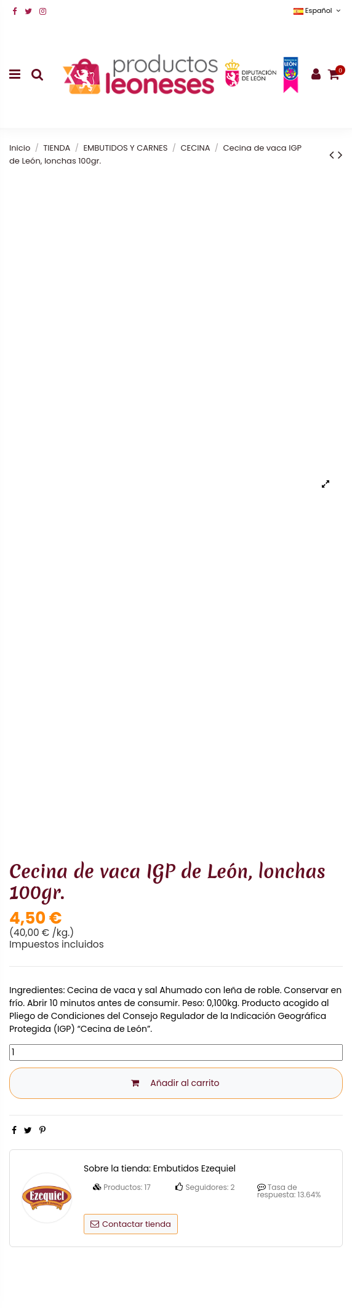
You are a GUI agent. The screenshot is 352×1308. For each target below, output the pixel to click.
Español (318, 10)
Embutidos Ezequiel (194, 1168)
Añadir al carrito (175, 1083)
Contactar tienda (130, 1224)
